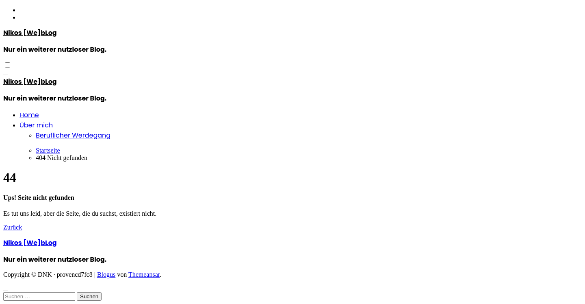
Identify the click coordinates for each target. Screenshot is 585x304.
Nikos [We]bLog (30, 32)
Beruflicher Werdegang (73, 135)
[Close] (5, 290)
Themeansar (144, 274)
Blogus (106, 274)
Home (29, 115)
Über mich (36, 125)
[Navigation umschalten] (5, 74)
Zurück (12, 227)
